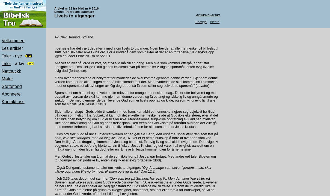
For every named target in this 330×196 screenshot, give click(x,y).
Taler (6, 56)
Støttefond (12, 86)
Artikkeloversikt (208, 15)
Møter (7, 78)
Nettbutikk (11, 71)
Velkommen (13, 40)
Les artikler (12, 48)
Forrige (201, 22)
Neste (214, 22)
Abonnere (11, 94)
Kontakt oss (13, 101)
